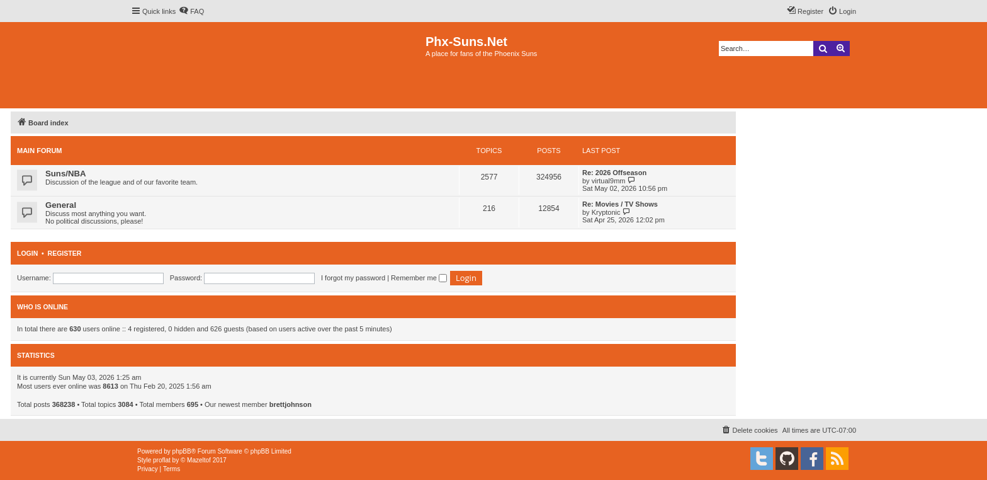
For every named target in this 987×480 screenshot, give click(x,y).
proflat (162, 460)
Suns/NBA (65, 173)
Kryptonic (606, 212)
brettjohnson (290, 404)
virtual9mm (609, 181)
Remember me (419, 278)
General (60, 205)
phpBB (181, 451)
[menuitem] (191, 11)
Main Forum (39, 150)
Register (65, 253)
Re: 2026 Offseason (614, 172)
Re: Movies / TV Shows (620, 204)
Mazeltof (199, 460)
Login (27, 253)
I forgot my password (353, 278)
